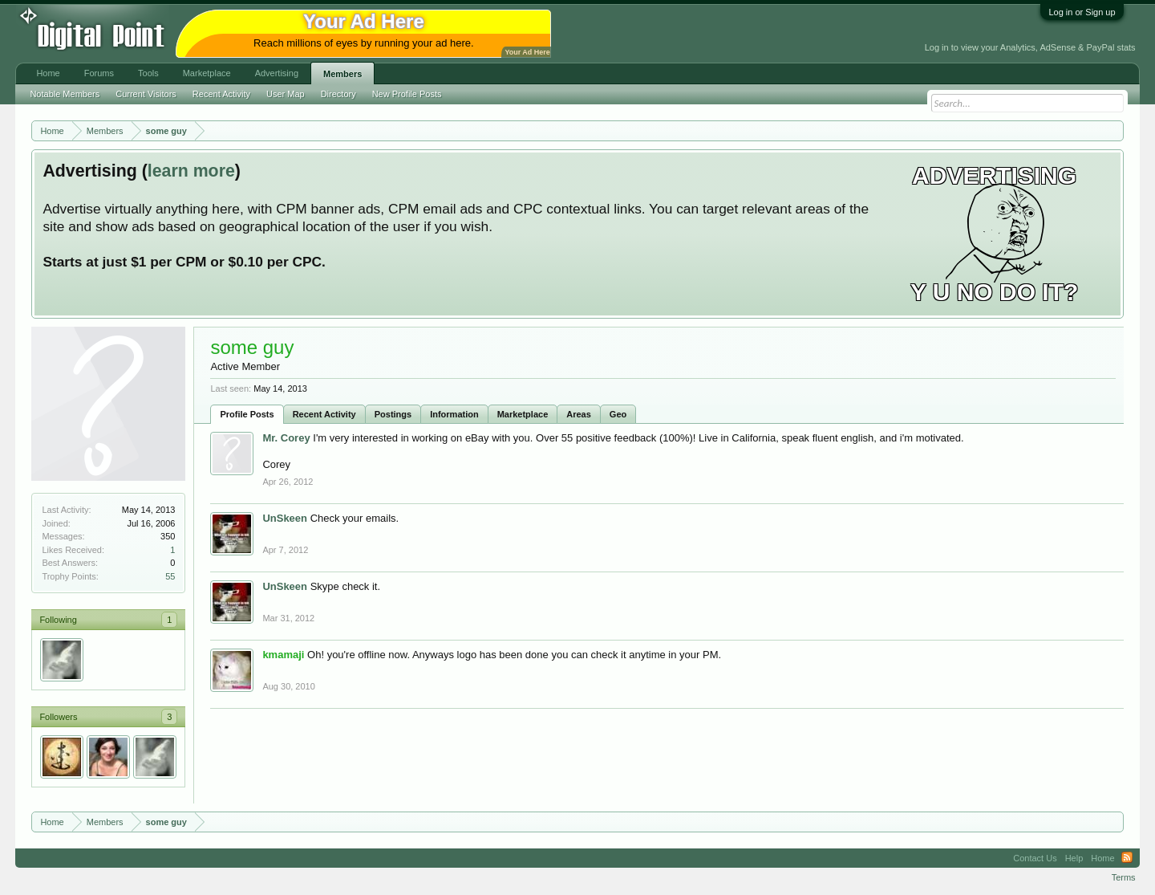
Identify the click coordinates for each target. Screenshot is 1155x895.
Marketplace (523, 414)
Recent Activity (324, 414)
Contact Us (1034, 858)
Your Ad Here (527, 52)
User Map (285, 94)
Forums (99, 73)
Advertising (276, 73)
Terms (1124, 877)
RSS (1127, 858)
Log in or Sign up (1081, 12)
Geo (618, 414)
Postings (393, 414)
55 (170, 576)
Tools (148, 73)
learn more (191, 171)
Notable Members (64, 94)
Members (342, 74)
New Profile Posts (407, 94)
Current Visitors (146, 94)
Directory (338, 94)
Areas (578, 414)
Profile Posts (247, 414)
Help (1074, 858)
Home (47, 73)
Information (454, 414)
